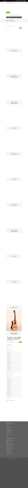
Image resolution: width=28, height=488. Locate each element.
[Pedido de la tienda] (10, 26)
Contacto (8, 425)
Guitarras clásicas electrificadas (10, 372)
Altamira (8, 379)
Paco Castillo (9, 366)
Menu (8, 17)
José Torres (9, 360)
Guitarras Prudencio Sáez (10, 448)
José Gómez (9, 359)
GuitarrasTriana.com (9, 458)
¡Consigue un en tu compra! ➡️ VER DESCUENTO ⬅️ (14, 0)
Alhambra (9, 353)
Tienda (7, 21)
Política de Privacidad (9, 431)
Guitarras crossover (9, 374)
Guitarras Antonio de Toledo (10, 447)
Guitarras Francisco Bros (10, 446)
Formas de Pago (9, 426)
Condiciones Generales (9, 434)
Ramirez (8, 368)
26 (13, 337)
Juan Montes (9, 361)
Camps (8, 356)
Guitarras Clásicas (10, 21)
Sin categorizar (8, 397)
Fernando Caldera (9, 357)
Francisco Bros (9, 358)
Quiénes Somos (8, 424)
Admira (8, 352)
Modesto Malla (9, 364)
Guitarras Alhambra (9, 445)
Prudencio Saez (9, 367)
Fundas (7, 347)
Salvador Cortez (9, 369)
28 (17, 337)
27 (15, 337)
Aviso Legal (8, 433)
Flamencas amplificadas (9, 346)
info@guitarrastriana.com (9, 3)
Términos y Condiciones (10, 432)
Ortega (8, 365)
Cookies (8, 435)
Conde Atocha (9, 382)
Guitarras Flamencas (9, 375)
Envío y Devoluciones (9, 427)
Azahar (8, 355)
